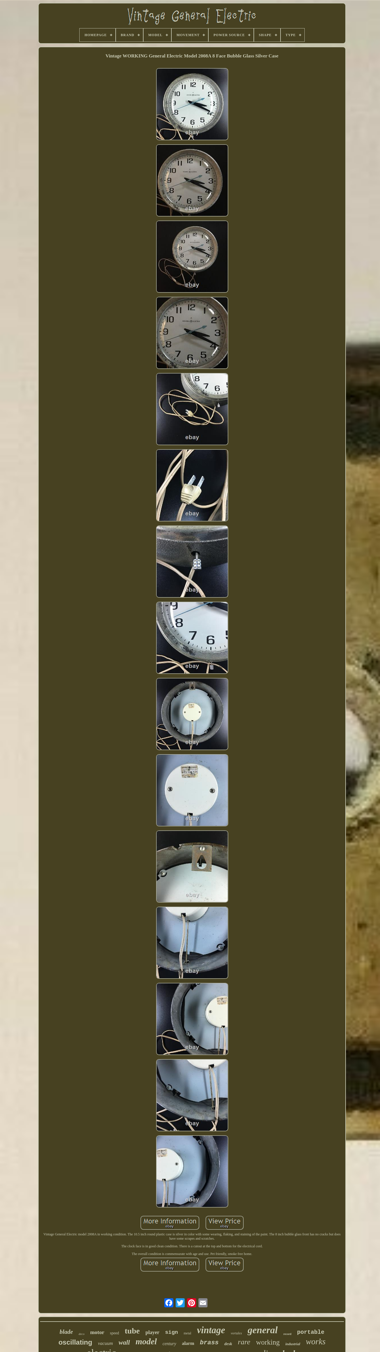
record (287, 1334)
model (146, 1341)
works (315, 1341)
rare (244, 1342)
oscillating (75, 1342)
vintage (211, 1330)
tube (132, 1330)
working (268, 1342)
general (263, 1330)
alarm (188, 1343)
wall (124, 1342)
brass (209, 1342)
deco (81, 1334)
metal (187, 1333)
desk (228, 1343)
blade (66, 1331)
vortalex (236, 1333)
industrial (292, 1344)
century (169, 1343)
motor (97, 1332)
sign (171, 1332)
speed (114, 1333)
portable (310, 1332)
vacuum (105, 1343)
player (152, 1332)
